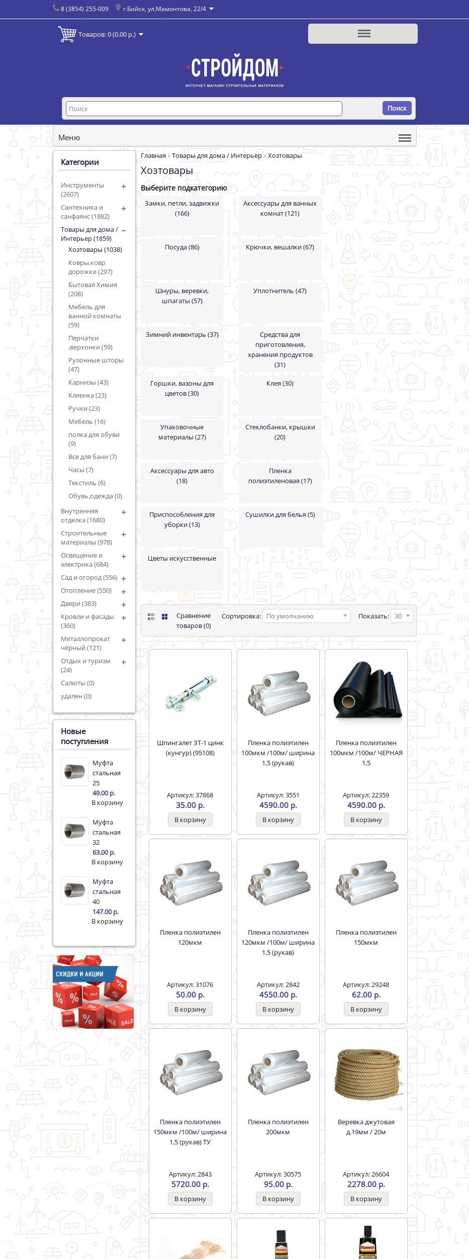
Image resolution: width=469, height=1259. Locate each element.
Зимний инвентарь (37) (182, 334)
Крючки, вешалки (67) (280, 246)
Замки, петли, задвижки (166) (182, 208)
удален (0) (76, 695)
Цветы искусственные (182, 558)
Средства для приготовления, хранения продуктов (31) (280, 349)
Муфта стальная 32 (106, 832)
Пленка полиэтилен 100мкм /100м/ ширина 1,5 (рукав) (278, 752)
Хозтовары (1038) (95, 249)
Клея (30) (280, 383)
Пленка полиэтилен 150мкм (366, 937)
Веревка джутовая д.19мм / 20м (366, 1126)
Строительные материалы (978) (86, 537)
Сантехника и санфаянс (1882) (85, 212)
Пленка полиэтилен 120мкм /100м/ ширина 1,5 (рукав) (278, 942)
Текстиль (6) (87, 482)
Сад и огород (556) (89, 577)
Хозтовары (285, 155)
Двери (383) (79, 603)
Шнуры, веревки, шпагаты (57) (182, 295)
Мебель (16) (87, 421)
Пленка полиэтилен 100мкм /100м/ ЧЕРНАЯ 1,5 (366, 752)
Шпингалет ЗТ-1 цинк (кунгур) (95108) (190, 747)
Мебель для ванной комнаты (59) (94, 315)
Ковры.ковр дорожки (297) (90, 267)
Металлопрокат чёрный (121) (85, 643)
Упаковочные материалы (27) (182, 431)
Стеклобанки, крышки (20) (280, 431)
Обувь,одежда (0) (95, 495)
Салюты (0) (78, 682)
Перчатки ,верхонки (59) (90, 342)
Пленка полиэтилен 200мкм (278, 1126)
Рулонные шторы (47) (96, 364)
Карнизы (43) (88, 382)
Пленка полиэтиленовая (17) (280, 475)
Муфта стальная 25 (106, 772)
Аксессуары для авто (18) (182, 475)
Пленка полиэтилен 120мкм (190, 937)
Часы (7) (80, 469)
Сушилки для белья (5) (280, 514)
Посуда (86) (182, 246)
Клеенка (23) (87, 395)
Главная (153, 155)
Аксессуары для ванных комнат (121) (280, 208)
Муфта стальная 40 (106, 891)
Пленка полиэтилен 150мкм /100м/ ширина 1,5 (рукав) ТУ (190, 1131)
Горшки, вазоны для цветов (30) (182, 388)
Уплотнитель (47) (280, 290)
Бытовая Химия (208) (92, 289)
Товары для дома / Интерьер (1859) (89, 234)
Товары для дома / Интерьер (217, 155)
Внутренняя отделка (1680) (83, 515)
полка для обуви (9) (94, 439)
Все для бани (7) (92, 456)
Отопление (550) (86, 590)
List (150, 616)
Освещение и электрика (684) (85, 560)
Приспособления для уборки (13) (182, 519)
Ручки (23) (84, 408)
